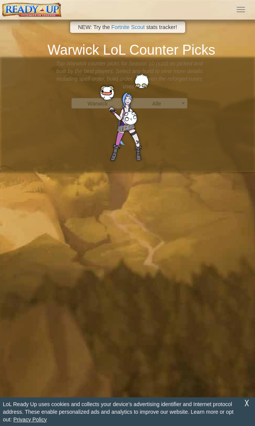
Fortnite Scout (128, 27)
